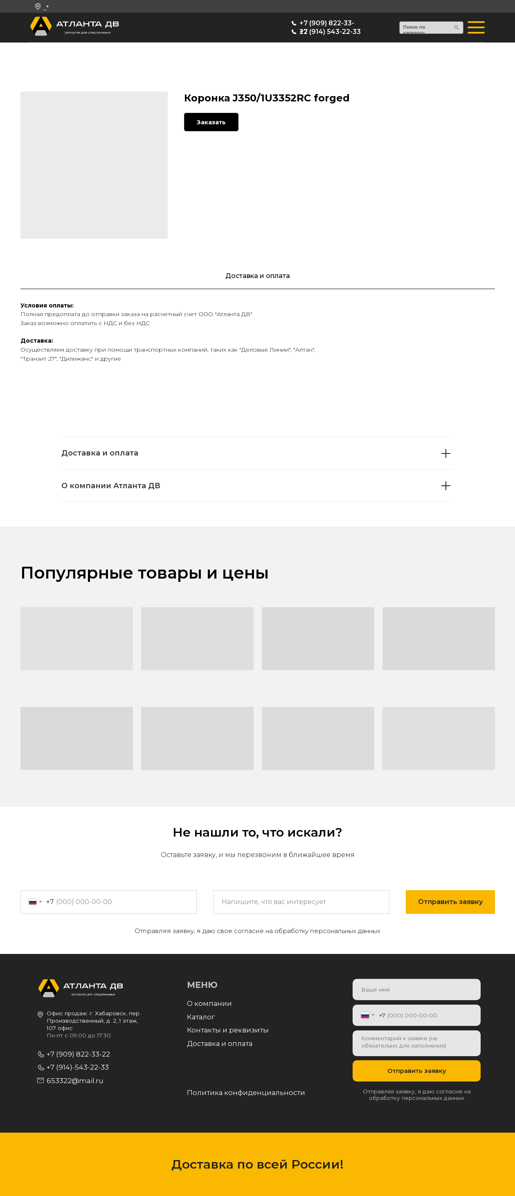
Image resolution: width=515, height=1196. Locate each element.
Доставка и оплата (219, 1043)
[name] (417, 989)
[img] (40, 27)
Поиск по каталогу (414, 30)
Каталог (201, 1017)
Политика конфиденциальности (246, 1092)
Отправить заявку (416, 1071)
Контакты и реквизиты (228, 1030)
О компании (209, 1003)
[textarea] (417, 1043)
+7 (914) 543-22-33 (330, 32)
